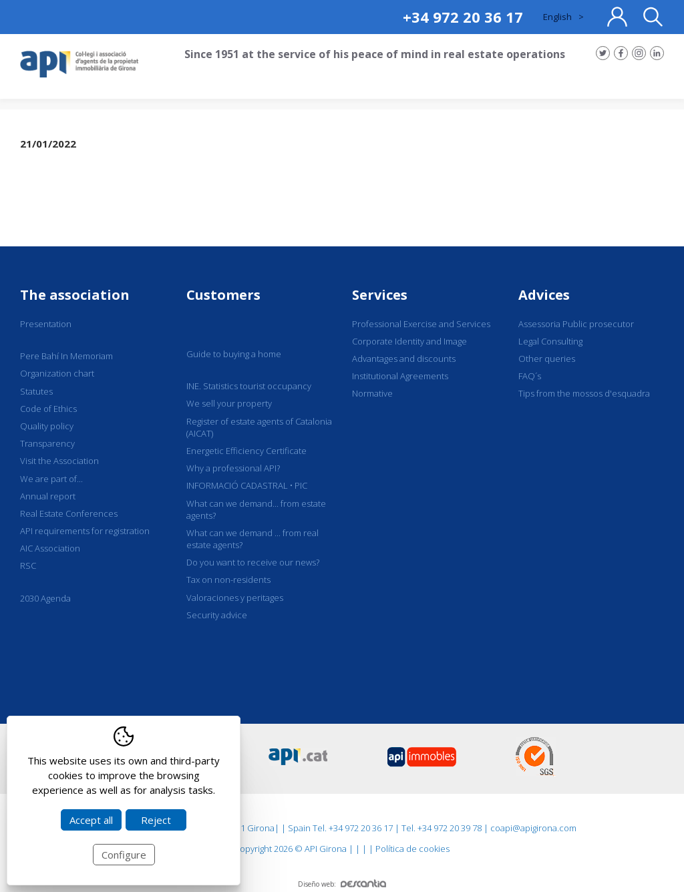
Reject (156, 820)
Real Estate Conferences (69, 513)
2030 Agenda (45, 598)
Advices (544, 295)
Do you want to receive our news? (252, 562)
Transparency (47, 443)
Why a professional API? (233, 468)
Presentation (45, 324)
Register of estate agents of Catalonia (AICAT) (259, 427)
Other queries (546, 359)
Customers (223, 295)
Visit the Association (59, 461)
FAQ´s (529, 376)
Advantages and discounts (404, 359)
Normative (372, 393)
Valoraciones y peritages (234, 598)
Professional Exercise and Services (421, 324)
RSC (28, 566)
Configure (124, 854)
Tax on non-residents (228, 580)
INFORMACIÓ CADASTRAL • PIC (246, 485)
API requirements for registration (85, 531)
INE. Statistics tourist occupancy (248, 386)
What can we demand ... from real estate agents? (252, 539)
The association (75, 295)
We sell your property (229, 403)
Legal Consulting (550, 341)
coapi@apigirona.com (533, 828)
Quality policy (46, 426)
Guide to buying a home (233, 354)
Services (379, 295)
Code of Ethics (48, 409)
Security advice (216, 615)
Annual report (47, 496)
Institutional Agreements (400, 376)
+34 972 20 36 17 (463, 17)
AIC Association (50, 548)
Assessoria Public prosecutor (576, 324)
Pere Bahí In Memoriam (66, 356)
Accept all (91, 820)
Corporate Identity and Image (409, 341)
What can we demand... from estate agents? (256, 509)
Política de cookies (412, 849)
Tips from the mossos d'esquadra (584, 393)
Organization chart (57, 373)
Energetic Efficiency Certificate (246, 451)
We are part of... (51, 479)
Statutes (36, 391)
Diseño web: (342, 884)
